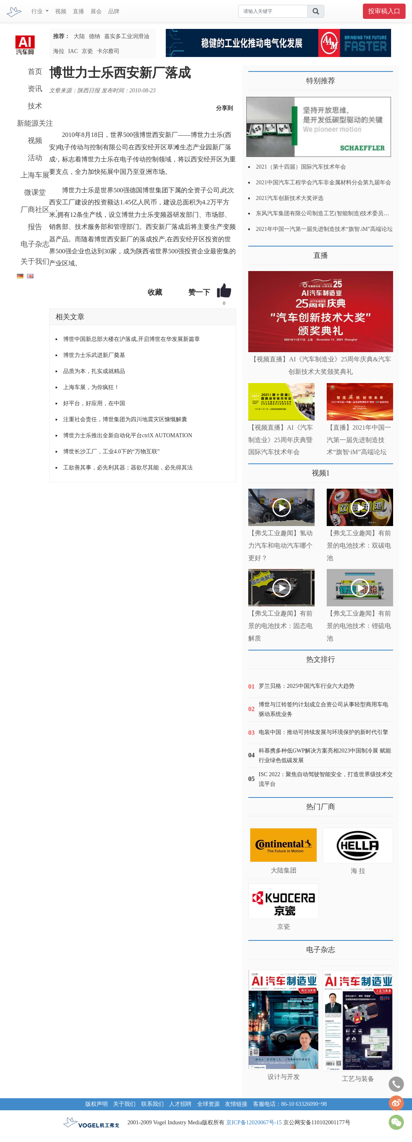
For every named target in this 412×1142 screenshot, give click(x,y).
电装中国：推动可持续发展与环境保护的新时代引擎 (323, 732)
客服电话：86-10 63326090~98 (290, 1104)
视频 (60, 11)
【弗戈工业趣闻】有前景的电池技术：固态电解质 (280, 626)
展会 (96, 11)
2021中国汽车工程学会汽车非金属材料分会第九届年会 (323, 182)
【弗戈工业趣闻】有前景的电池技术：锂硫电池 (359, 626)
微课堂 (35, 192)
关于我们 (35, 261)
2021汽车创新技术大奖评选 (289, 198)
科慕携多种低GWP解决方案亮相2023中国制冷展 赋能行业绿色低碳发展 (325, 755)
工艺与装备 (358, 1078)
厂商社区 (35, 210)
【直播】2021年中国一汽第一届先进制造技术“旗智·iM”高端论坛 (359, 440)
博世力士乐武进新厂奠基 (94, 355)
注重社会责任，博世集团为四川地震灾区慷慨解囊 (125, 419)
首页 (35, 71)
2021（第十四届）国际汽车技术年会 (301, 167)
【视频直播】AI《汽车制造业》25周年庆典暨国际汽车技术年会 (280, 440)
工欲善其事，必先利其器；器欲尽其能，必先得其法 (128, 468)
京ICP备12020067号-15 (254, 1123)
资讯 (35, 89)
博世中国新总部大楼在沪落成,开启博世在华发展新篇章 (131, 339)
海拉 (58, 51)
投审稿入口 (384, 11)
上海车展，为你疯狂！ (91, 387)
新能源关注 (35, 123)
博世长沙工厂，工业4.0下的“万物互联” (111, 452)
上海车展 (35, 175)
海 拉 (358, 870)
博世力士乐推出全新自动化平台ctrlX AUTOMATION (127, 435)
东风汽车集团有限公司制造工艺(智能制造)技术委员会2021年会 (334, 213)
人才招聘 (180, 1104)
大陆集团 (284, 870)
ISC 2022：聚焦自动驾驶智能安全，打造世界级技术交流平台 (326, 779)
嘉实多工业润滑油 (126, 36)
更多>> (256, 252)
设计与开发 (284, 1076)
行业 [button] (37, 11)
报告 (35, 227)
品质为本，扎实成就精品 (94, 371)
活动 (35, 158)
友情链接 (236, 1104)
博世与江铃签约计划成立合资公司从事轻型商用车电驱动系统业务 (323, 709)
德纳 (94, 36)
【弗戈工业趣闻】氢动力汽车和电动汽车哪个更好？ (280, 545)
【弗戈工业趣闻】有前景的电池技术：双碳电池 (359, 545)
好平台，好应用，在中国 (94, 403)
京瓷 (87, 51)
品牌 (113, 11)
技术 (35, 106)
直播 (78, 11)
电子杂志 (35, 244)
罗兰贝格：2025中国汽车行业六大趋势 (306, 686)
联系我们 (152, 1104)
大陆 (79, 36)
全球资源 (208, 1104)
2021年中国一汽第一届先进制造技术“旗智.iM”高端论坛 (324, 229)
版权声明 (96, 1104)
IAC (73, 51)
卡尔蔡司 (108, 51)
